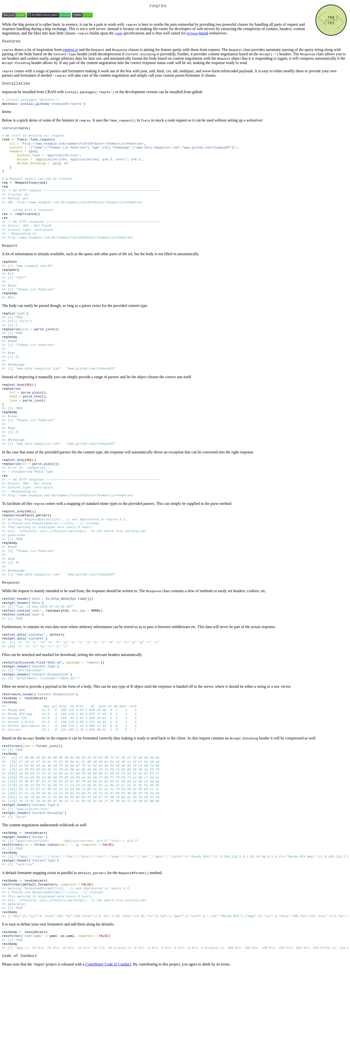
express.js (70, 51)
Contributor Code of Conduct (108, 1042)
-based (197, 34)
